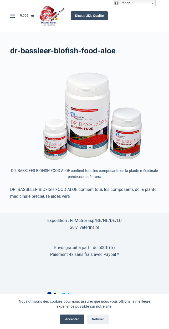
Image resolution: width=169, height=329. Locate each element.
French (122, 3)
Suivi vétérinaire (84, 227)
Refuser (98, 319)
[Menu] (12, 15)
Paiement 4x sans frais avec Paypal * (84, 254)
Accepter (72, 319)
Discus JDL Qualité (89, 16)
